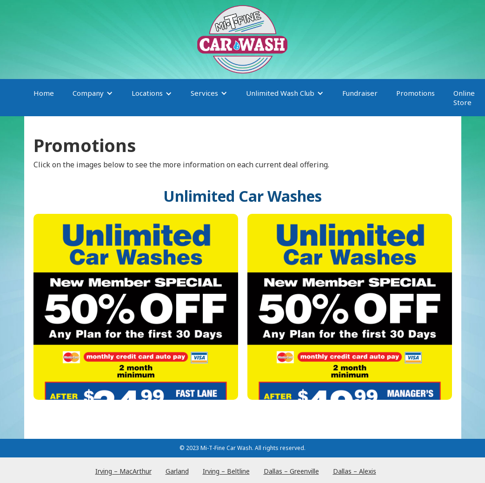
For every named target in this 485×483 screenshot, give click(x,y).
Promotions (415, 93)
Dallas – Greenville (291, 471)
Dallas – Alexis (354, 471)
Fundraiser (360, 93)
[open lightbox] (135, 307)
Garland (177, 471)
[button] (92, 97)
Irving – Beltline (226, 471)
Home (43, 93)
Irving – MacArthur (123, 471)
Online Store (464, 97)
